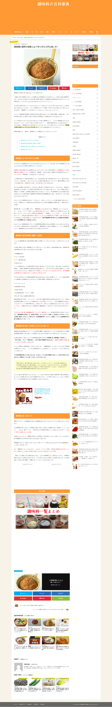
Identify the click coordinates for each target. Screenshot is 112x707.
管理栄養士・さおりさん (31, 664)
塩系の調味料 (76, 126)
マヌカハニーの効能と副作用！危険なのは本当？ (88, 284)
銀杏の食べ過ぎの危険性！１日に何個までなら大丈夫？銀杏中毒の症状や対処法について (88, 390)
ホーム (15, 704)
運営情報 (29, 704)
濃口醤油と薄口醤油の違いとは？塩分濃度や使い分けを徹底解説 (88, 412)
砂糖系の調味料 (77, 150)
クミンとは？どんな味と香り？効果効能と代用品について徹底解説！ (88, 344)
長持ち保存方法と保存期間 (79, 182)
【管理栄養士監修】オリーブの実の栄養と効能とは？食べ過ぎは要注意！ (88, 322)
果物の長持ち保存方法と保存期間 (81, 134)
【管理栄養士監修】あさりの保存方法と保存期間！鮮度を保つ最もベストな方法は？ (88, 360)
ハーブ (76, 32)
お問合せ (91, 32)
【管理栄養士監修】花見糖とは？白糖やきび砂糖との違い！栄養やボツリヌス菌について (88, 263)
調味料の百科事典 (85, 704)
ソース (59, 32)
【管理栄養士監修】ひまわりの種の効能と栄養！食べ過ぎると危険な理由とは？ (88, 293)
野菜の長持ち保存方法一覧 (79, 178)
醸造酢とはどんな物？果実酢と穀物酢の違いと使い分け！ (88, 269)
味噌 (47, 32)
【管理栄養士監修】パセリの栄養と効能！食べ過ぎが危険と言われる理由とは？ (88, 435)
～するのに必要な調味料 (79, 198)
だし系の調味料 (77, 89)
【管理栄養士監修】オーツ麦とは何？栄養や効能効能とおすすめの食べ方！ (88, 397)
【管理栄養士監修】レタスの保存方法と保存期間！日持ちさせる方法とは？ (88, 374)
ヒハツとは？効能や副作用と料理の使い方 (88, 307)
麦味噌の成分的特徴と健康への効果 (29, 143)
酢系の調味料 (76, 166)
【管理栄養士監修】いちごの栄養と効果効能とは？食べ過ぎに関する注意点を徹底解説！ (88, 428)
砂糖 (27, 32)
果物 (74, 130)
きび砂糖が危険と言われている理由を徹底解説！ (88, 382)
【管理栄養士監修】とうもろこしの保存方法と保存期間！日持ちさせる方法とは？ (88, 255)
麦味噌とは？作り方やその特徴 (28, 140)
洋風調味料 (75, 142)
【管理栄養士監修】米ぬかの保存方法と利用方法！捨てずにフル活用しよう (88, 299)
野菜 (74, 174)
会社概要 (36, 704)
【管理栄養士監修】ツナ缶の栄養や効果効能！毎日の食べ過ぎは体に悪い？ (88, 367)
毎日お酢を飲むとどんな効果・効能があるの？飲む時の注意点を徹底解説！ (88, 419)
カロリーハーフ (77, 97)
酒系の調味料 (76, 162)
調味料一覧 (75, 158)
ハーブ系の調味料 (77, 105)
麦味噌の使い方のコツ (26, 149)
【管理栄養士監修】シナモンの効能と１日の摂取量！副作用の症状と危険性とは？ (88, 218)
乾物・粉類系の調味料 (78, 109)
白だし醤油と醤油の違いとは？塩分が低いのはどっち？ (88, 464)
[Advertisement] (56, 19)
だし (66, 32)
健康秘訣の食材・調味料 (79, 114)
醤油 (42, 32)
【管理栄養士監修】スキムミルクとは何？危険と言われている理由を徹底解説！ (88, 330)
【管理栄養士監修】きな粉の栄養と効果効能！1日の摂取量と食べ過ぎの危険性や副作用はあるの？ (88, 233)
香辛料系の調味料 (77, 190)
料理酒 (53, 32)
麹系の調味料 (76, 194)
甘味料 (74, 146)
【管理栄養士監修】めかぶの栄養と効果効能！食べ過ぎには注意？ (88, 239)
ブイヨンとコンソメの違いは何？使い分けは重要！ (88, 337)
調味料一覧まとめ (18, 32)
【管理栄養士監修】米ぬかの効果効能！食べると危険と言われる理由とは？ (87, 211)
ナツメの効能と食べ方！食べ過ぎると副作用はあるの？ (88, 247)
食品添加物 (75, 186)
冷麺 (74, 118)
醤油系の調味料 (77, 170)
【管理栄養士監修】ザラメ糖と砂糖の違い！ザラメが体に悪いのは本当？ (88, 404)
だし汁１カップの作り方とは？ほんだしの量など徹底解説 (88, 352)
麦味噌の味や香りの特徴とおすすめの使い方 (32, 146)
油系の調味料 (76, 138)
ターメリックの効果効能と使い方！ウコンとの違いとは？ (88, 442)
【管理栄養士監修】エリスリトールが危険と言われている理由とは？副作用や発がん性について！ (88, 278)
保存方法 (84, 32)
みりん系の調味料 (77, 93)
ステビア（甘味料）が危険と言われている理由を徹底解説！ (88, 225)
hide (44, 137)
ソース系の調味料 (77, 101)
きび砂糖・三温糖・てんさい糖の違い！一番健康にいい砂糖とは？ (87, 457)
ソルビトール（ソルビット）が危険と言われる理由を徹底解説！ (88, 314)
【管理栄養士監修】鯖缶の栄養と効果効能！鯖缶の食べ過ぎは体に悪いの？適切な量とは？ (88, 450)
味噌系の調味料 (19, 571)
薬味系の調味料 (77, 154)
